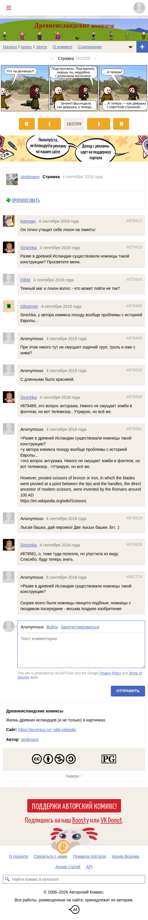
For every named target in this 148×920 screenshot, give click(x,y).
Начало (10, 46)
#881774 (134, 576)
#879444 (134, 279)
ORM (25, 279)
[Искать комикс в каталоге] (7, 879)
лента (41, 46)
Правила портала (89, 856)
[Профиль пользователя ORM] (10, 279)
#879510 (134, 370)
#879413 (134, 220)
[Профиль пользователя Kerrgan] (10, 221)
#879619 (134, 518)
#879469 (134, 338)
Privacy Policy (110, 673)
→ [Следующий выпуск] (95, 58)
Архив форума (125, 856)
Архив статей (67, 866)
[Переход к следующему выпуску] (74, 88)
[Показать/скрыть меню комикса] (130, 47)
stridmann (30, 739)
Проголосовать (26, 200)
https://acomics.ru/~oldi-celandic (47, 729)
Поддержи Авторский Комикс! (74, 806)
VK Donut (111, 819)
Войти (52, 627)
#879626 (134, 544)
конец (26, 46)
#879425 (134, 247)
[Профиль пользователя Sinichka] (10, 247)
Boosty (80, 819)
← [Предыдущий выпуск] (53, 58)
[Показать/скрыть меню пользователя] (139, 8)
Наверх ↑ (74, 776)
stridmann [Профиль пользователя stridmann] (30, 176)
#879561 (134, 429)
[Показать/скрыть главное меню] (9, 8)
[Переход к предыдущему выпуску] (18, 88)
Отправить (128, 691)
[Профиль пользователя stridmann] (12, 179)
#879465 (134, 305)
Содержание (90, 46)
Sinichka (28, 247)
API (89, 866)
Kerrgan (28, 221)
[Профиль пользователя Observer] (10, 306)
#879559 (134, 396)
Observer (29, 306)
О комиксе (62, 46)
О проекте (18, 856)
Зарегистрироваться (80, 627)
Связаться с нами (50, 856)
